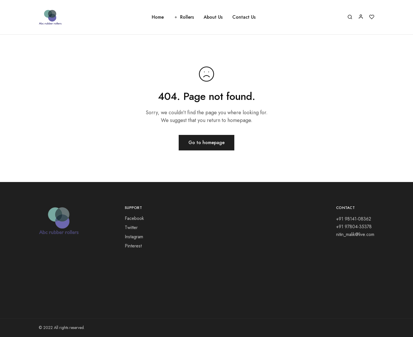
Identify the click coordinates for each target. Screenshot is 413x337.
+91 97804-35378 (354, 226)
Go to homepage (206, 142)
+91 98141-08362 (353, 219)
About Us (213, 17)
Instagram (134, 236)
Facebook (134, 218)
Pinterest (133, 246)
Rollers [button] (184, 17)
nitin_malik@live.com (355, 234)
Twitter (131, 227)
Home (158, 17)
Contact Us (244, 17)
